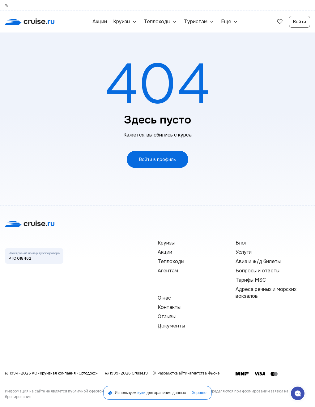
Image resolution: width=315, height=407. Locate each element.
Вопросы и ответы (257, 270)
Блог (241, 243)
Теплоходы (171, 261)
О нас (164, 298)
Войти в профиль (157, 159)
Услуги (244, 252)
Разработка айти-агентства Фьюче (188, 373)
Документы (171, 326)
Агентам (168, 270)
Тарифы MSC (251, 280)
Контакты (169, 307)
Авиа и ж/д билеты (258, 261)
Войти (299, 21)
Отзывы (167, 316)
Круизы (166, 243)
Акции (99, 21)
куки (142, 392)
